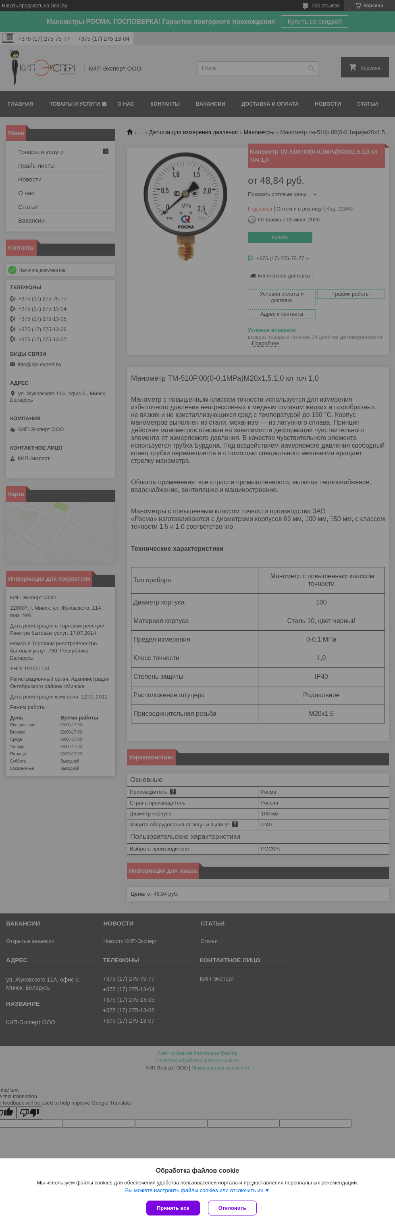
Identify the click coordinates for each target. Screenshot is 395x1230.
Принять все (173, 1208)
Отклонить (232, 1208)
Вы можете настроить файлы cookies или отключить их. (194, 1190)
